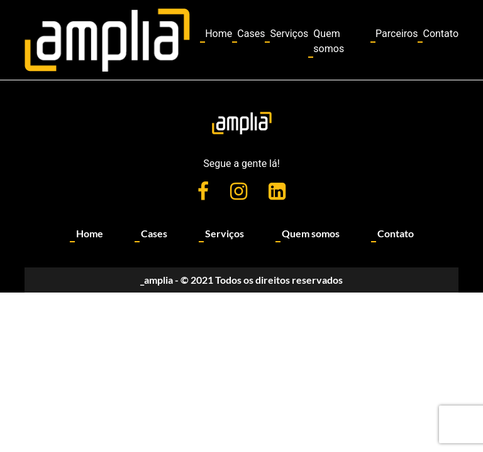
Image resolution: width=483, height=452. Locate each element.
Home (218, 34)
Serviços (289, 34)
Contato (440, 34)
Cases (251, 34)
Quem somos (328, 41)
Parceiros (396, 34)
